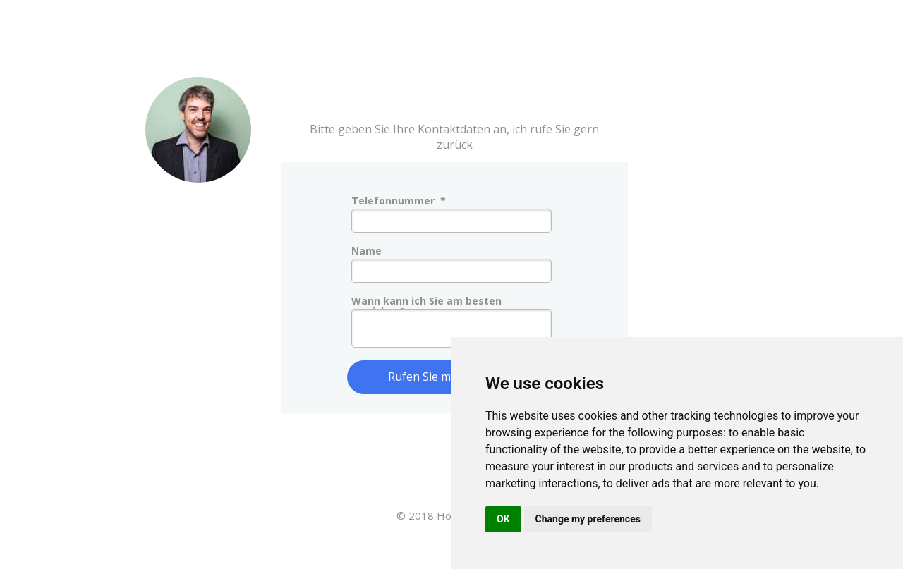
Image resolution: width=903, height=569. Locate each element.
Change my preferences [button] (588, 519)
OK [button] (503, 519)
